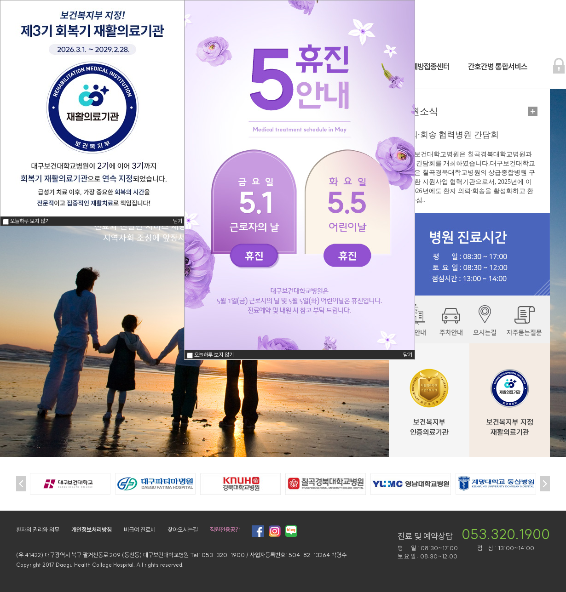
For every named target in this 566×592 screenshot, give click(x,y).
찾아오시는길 (182, 529)
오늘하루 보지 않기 (214, 354)
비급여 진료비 (140, 529)
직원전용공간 (225, 529)
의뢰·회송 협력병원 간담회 (450, 134)
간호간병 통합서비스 (497, 66)
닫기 (407, 354)
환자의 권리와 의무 (37, 529)
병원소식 (419, 111)
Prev (21, 483)
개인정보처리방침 (91, 529)
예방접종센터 (430, 66)
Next (545, 483)
